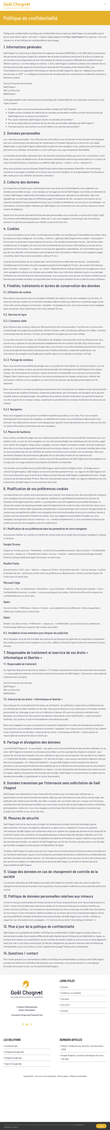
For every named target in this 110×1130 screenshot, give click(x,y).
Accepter (101, 1126)
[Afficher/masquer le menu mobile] (105, 4)
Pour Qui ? (65, 1004)
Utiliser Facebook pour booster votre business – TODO (83, 1047)
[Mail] (31, 1024)
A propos (65, 998)
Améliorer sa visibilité (71, 992)
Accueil (64, 987)
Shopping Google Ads (14, 1051)
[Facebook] (23, 1024)
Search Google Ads (13, 1063)
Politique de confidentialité (78, 1076)
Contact (64, 1010)
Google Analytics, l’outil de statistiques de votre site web (82, 1057)
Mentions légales (62, 1076)
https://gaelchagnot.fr (76, 36)
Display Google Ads (13, 1057)
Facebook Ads (11, 1045)
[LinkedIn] (27, 1024)
